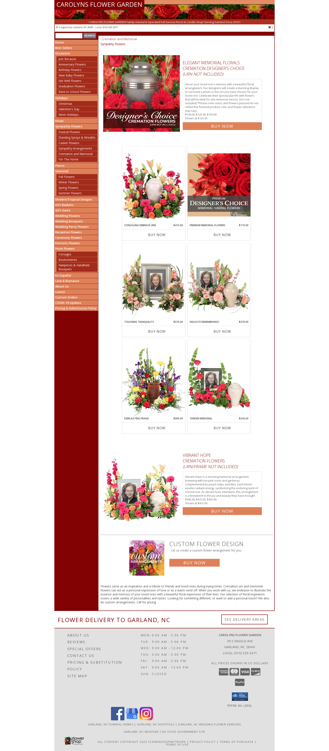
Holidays (61, 98)
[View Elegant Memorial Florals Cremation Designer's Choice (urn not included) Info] (142, 94)
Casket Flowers (69, 143)
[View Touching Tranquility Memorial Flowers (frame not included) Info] (153, 281)
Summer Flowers (70, 193)
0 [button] (270, 27)
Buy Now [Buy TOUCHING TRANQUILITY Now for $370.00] (157, 331)
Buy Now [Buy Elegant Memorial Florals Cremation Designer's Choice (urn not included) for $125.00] (222, 126)
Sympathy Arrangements (75, 148)
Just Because (67, 59)
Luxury (60, 292)
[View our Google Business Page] (132, 719)
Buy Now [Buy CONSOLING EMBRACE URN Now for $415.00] (157, 234)
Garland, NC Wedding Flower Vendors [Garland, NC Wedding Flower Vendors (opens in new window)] (209, 724)
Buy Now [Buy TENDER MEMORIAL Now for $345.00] (222, 428)
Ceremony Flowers (68, 238)
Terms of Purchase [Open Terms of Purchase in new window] (237, 742)
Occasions (62, 53)
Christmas (65, 104)
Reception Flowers (68, 232)
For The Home (68, 159)
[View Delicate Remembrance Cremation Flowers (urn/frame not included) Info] (219, 281)
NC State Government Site (183, 732)
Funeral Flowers (69, 132)
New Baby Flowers (71, 75)
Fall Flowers (67, 177)
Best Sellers (63, 48)
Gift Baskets (64, 205)
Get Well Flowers (70, 81)
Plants (59, 166)
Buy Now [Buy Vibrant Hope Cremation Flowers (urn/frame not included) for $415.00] (222, 511)
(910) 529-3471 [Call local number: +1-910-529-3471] (110, 27)
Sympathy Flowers (68, 126)
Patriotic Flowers (67, 243)
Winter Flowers (69, 182)
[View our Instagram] (146, 719)
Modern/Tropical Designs (73, 199)
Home (59, 42)
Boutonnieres (68, 260)
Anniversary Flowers (72, 64)
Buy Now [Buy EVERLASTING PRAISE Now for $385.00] (157, 428)
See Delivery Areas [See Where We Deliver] (245, 619)
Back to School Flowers (75, 92)
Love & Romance (67, 281)
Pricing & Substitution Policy (76, 308)
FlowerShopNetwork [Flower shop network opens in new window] (167, 742)
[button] (240, 696)
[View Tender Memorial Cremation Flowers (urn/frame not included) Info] (219, 378)
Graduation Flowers (72, 86)
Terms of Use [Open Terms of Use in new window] (177, 744)
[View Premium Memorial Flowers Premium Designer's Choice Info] (219, 185)
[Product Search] (68, 35)
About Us (62, 286)
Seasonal (61, 171)
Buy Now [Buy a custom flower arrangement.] (194, 563)
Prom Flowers (65, 249)
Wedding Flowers (67, 216)
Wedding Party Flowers (72, 227)
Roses (59, 121)
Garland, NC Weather (141, 732)
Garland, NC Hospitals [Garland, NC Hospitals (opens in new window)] (155, 724)
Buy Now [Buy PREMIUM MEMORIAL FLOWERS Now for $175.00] (222, 234)
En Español (63, 275)
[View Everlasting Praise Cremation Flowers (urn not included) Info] (153, 378)
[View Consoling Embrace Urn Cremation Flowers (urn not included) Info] (153, 185)
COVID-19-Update (68, 303)
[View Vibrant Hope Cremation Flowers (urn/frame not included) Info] (142, 482)
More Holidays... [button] (69, 115)
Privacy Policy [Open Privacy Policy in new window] (203, 742)
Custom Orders (66, 297)
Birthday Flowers (70, 70)
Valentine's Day (69, 109)
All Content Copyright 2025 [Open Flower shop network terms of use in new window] (122, 742)
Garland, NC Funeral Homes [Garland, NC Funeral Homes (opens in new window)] (111, 724)
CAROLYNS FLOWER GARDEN (99, 4)
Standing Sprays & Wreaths (77, 137)
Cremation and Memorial (76, 154)
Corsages (65, 254)
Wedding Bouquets (69, 221)
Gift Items (62, 210)
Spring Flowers (68, 188)
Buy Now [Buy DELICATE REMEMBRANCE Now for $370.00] (222, 331)
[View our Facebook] (117, 719)
